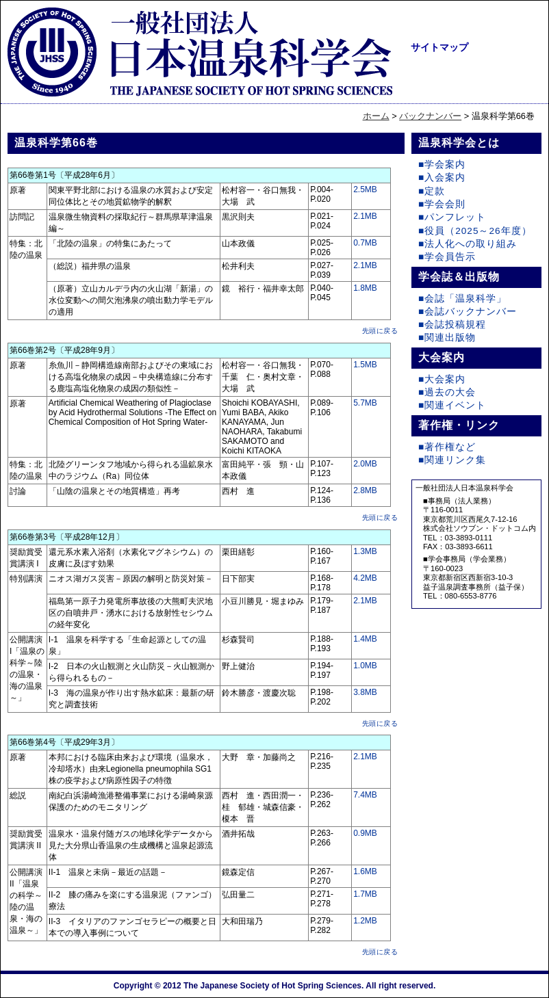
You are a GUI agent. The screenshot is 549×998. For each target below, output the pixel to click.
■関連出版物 (447, 337)
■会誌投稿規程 (452, 324)
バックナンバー (430, 116)
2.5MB (365, 189)
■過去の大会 (447, 392)
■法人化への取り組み (467, 244)
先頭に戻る (380, 330)
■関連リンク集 (452, 460)
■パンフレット (452, 217)
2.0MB (365, 464)
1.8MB (365, 288)
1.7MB (365, 894)
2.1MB (365, 216)
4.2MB (365, 578)
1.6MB (365, 871)
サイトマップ (439, 47)
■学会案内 (441, 164)
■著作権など (447, 447)
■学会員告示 (447, 257)
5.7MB (365, 403)
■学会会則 (441, 204)
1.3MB (365, 551)
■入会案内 (441, 177)
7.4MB (365, 795)
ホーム (376, 116)
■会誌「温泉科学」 (462, 298)
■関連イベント (452, 405)
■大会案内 (441, 379)
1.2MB (365, 920)
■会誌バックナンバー (467, 311)
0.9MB (365, 833)
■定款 (431, 191)
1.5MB (365, 364)
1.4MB (365, 639)
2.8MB (365, 490)
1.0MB (365, 665)
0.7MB (365, 243)
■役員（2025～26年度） (475, 231)
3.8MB (365, 692)
